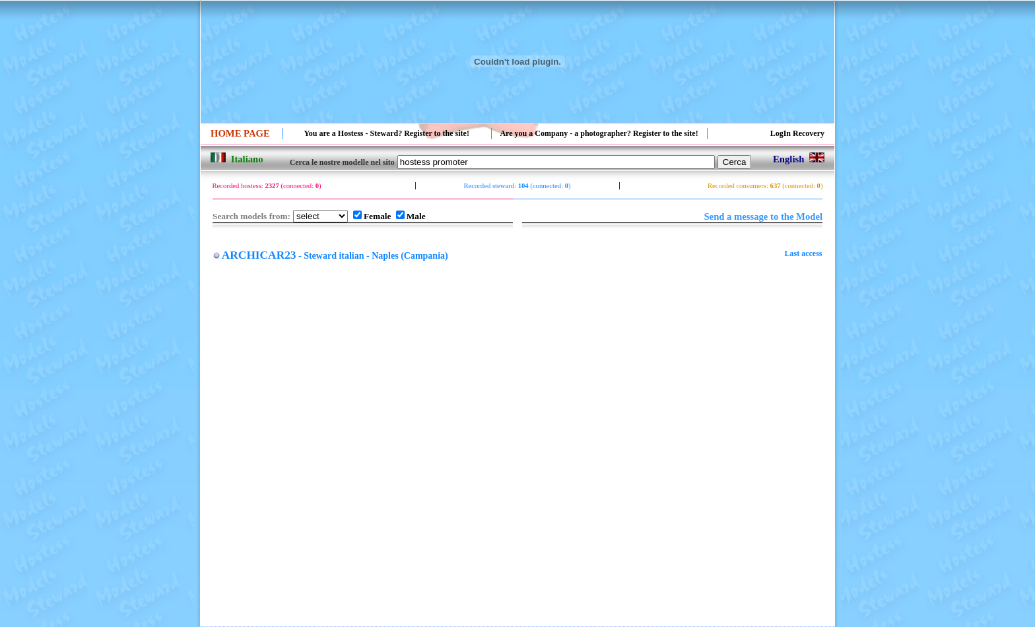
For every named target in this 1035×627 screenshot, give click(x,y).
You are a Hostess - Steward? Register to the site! (386, 133)
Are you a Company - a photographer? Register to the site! (599, 133)
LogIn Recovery (797, 133)
